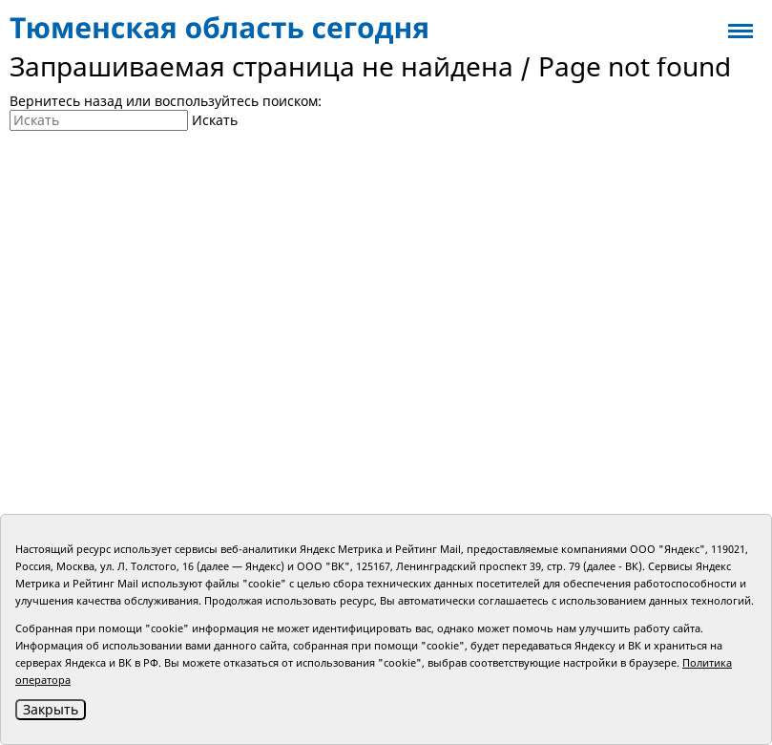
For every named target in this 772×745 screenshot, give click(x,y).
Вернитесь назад (66, 101)
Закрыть (50, 709)
